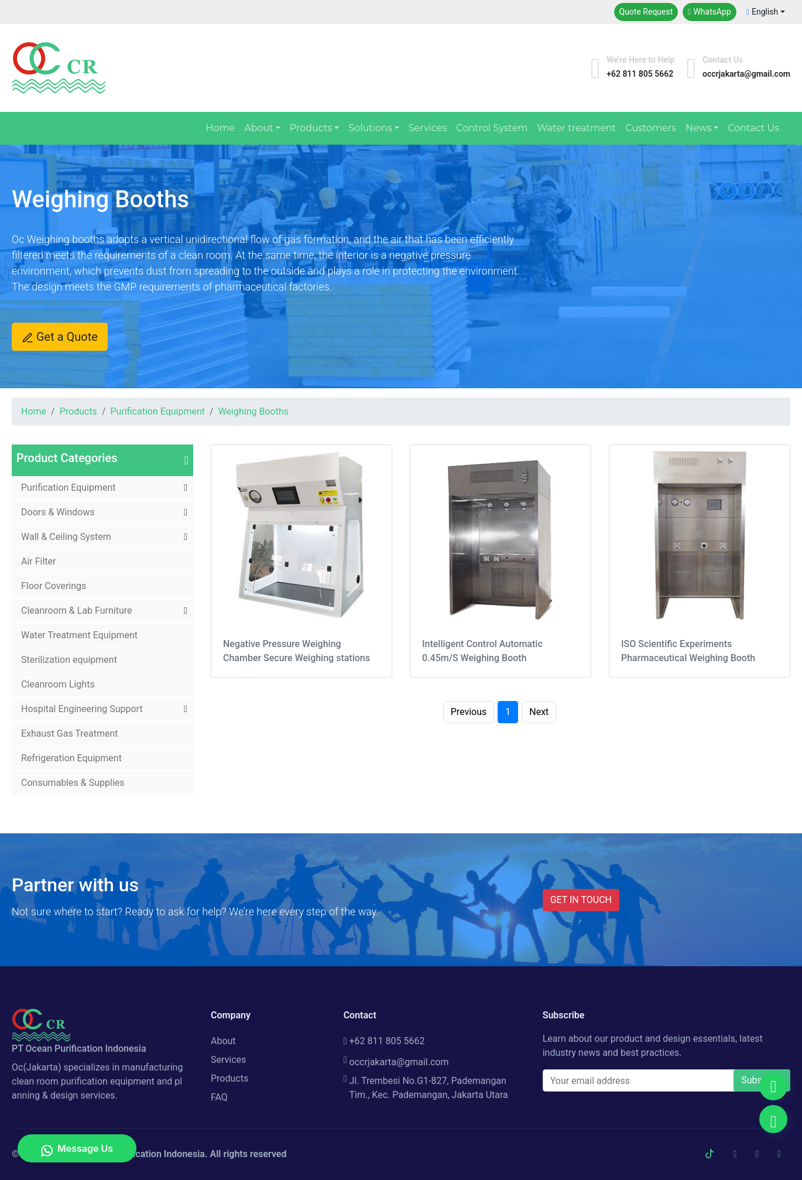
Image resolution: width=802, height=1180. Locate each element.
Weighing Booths (253, 411)
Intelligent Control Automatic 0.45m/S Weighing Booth (482, 650)
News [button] (698, 128)
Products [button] (311, 128)
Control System (491, 128)
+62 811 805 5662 (384, 1040)
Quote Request (646, 11)
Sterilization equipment (69, 659)
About (223, 1040)
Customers (650, 128)
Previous (469, 711)
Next (539, 711)
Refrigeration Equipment (71, 758)
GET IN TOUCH (581, 899)
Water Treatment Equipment (79, 635)
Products (78, 411)
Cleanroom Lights (58, 684)
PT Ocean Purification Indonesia (137, 1154)
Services (428, 128)
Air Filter (38, 561)
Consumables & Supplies (73, 782)
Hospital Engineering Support (82, 708)
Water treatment (576, 128)
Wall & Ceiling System (66, 536)
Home (220, 128)
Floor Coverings (53, 585)
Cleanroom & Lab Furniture (76, 610)
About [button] (258, 128)
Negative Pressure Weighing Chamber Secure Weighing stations (296, 650)
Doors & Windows (58, 512)
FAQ (219, 1097)
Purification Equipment (157, 411)
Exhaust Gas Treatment (69, 733)
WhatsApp (709, 11)
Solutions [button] (370, 128)
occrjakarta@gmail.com (396, 1062)
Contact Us (753, 128)
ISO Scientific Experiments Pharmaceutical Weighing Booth (688, 650)
